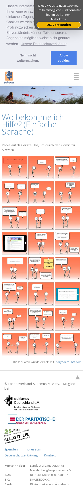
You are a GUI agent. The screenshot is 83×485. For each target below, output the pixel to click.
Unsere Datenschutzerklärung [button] (44, 44)
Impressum (32, 448)
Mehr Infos (58, 19)
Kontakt (50, 454)
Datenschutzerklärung (21, 454)
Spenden (11, 448)
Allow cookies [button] (64, 58)
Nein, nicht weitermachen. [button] (28, 58)
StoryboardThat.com (68, 361)
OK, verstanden (58, 25)
